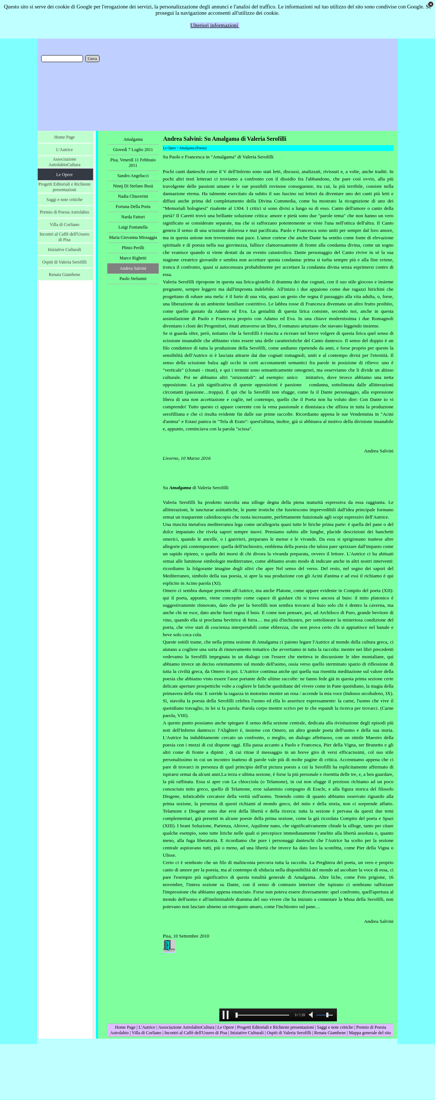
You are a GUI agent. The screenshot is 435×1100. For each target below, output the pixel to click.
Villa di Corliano (146, 1032)
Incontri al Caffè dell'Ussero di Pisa (195, 1032)
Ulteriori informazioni (215, 25)
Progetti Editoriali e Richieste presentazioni (276, 1027)
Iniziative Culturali (247, 1032)
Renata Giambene (330, 1032)
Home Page (125, 1027)
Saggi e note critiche (335, 1027)
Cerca (92, 59)
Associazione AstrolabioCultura (186, 1027)
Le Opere (226, 1027)
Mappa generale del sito (370, 1032)
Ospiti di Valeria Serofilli (289, 1032)
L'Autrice (147, 1027)
